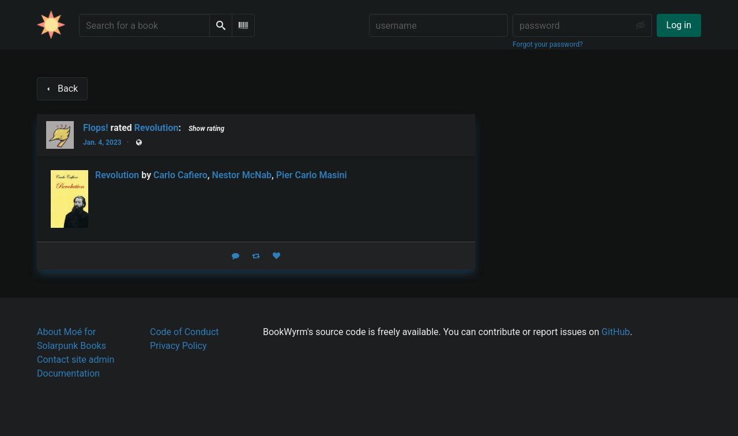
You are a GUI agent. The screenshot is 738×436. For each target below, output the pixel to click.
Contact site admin (75, 359)
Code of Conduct (184, 331)
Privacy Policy (178, 345)
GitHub (615, 331)
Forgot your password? (548, 44)
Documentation (68, 373)
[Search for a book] (144, 25)
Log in (679, 25)
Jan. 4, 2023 (102, 142)
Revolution (156, 127)
